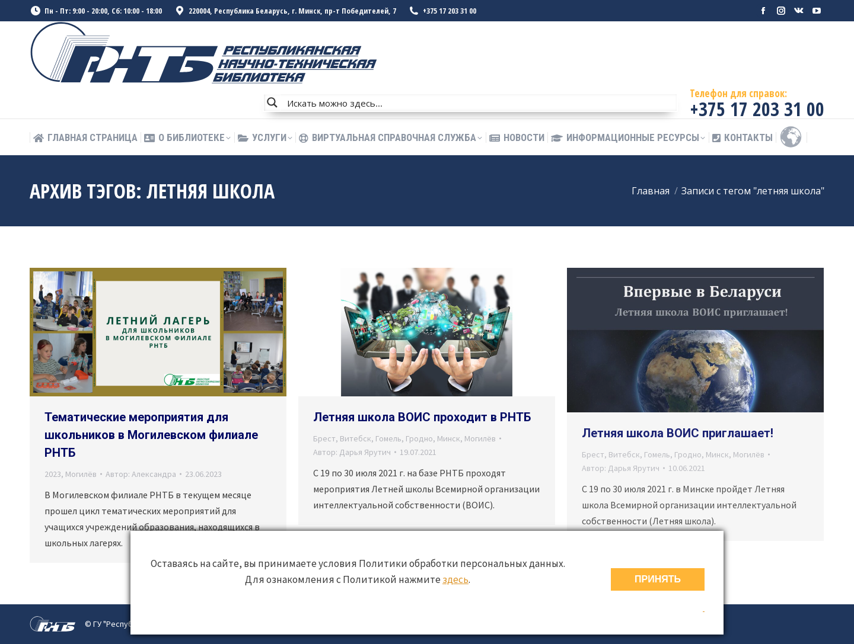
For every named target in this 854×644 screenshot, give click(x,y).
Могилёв (81, 474)
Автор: (141, 474)
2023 (52, 474)
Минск (448, 438)
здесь (455, 579)
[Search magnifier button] (272, 102)
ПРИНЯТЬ (658, 579)
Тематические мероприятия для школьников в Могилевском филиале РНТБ (151, 435)
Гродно (419, 438)
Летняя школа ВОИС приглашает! (677, 433)
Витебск (355, 438)
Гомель (388, 438)
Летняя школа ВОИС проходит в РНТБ (422, 417)
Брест (324, 438)
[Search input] (479, 102)
